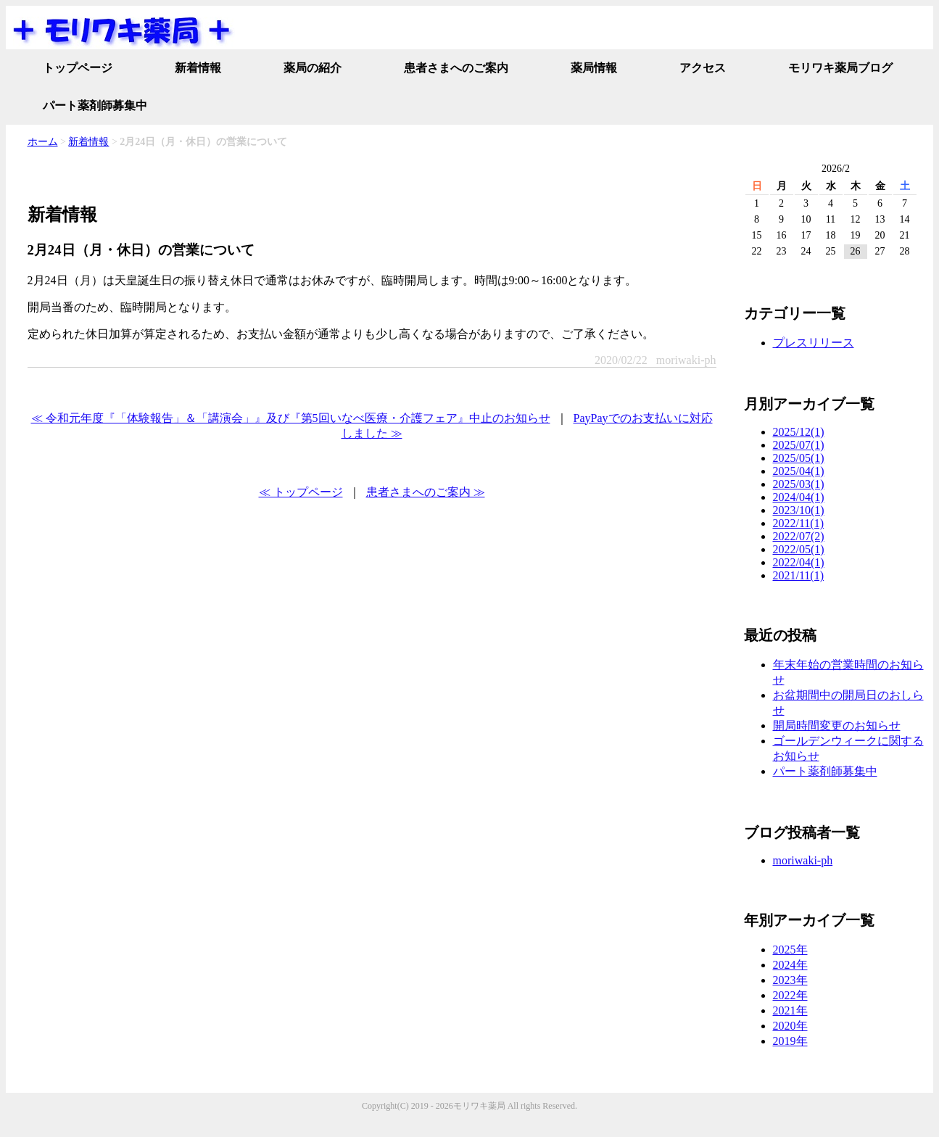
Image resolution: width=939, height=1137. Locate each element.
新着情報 (198, 68)
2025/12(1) (798, 432)
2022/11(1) (798, 523)
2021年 (790, 1010)
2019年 (790, 1041)
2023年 (790, 980)
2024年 (790, 965)
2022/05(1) (798, 549)
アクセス (702, 68)
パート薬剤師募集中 (95, 105)
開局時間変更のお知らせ (837, 725)
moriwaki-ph (803, 860)
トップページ (77, 68)
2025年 (790, 949)
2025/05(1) (798, 458)
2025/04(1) (798, 471)
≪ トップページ (301, 492)
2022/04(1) (798, 562)
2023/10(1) (798, 510)
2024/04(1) (798, 497)
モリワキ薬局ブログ (840, 68)
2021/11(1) (798, 575)
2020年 (790, 1026)
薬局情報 (594, 68)
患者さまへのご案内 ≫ (425, 492)
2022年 (790, 995)
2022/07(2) (798, 536)
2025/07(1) (798, 445)
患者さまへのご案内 (456, 68)
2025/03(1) (798, 484)
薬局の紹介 (313, 68)
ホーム (43, 141)
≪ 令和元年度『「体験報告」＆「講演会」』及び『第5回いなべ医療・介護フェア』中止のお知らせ (290, 418)
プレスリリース (813, 342)
